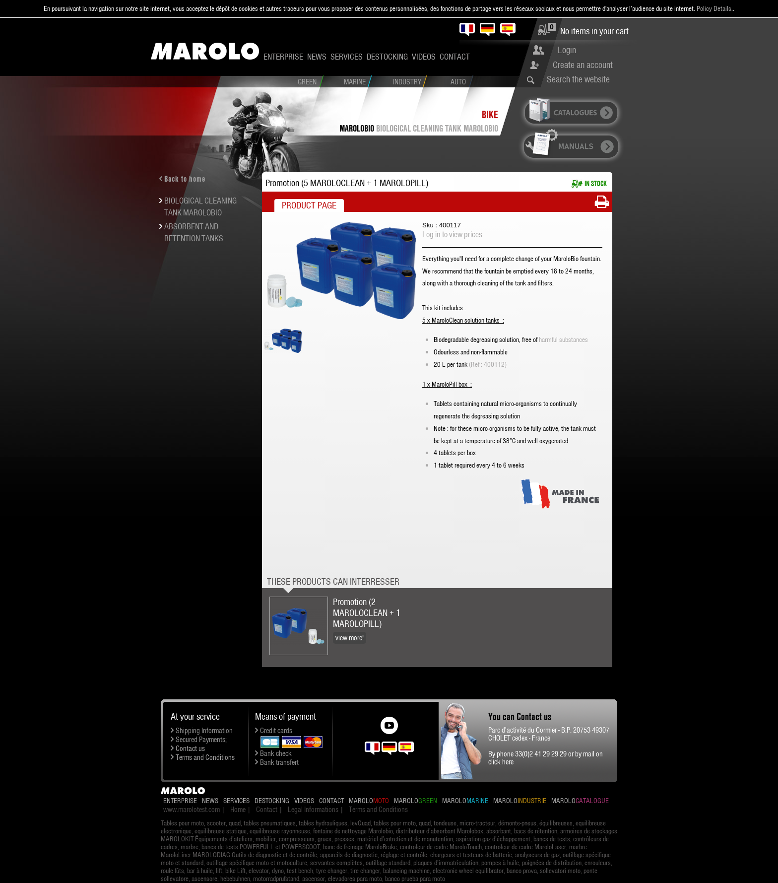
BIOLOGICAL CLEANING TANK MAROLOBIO (437, 128)
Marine (355, 82)
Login (567, 50)
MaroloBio (356, 128)
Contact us (190, 748)
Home (238, 810)
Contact (455, 56)
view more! (349, 638)
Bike (490, 114)
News (316, 56)
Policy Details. (715, 8)
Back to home (184, 178)
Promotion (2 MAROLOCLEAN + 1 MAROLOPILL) (366, 613)
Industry (407, 82)
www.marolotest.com (191, 810)
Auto (458, 82)
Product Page (309, 205)
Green (307, 82)
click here (501, 762)
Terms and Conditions (205, 757)
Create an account (583, 65)
